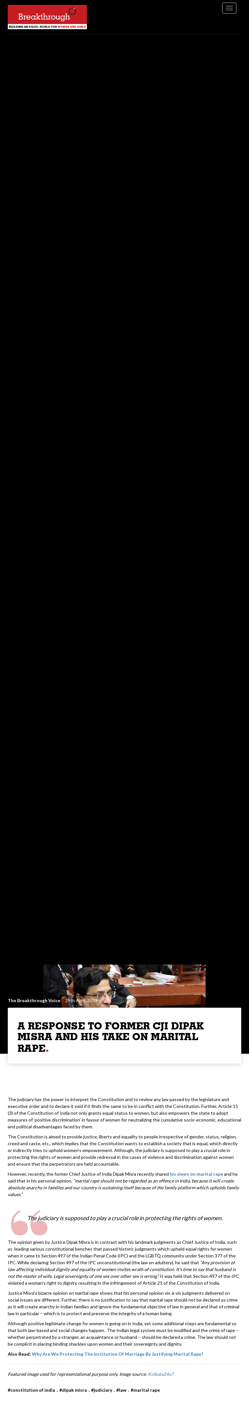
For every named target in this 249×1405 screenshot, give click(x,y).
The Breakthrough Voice (34, 1000)
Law (122, 1390)
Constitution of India (32, 1390)
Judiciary (103, 1390)
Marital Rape (146, 1390)
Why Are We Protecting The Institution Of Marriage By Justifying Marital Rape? (117, 1354)
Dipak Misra (74, 1390)
